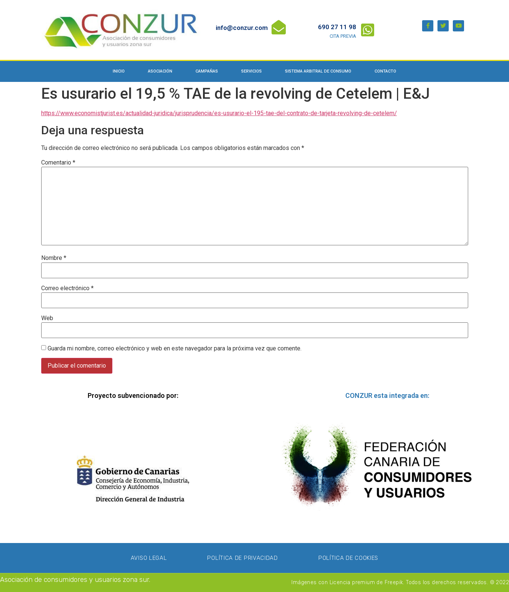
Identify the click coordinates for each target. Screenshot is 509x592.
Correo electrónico (67, 288)
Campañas (207, 71)
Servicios (251, 71)
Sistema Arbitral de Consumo (318, 71)
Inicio (119, 71)
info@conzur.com (242, 27)
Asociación (160, 71)
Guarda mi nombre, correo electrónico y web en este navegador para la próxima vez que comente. (175, 349)
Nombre (53, 258)
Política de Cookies (348, 558)
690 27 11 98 (337, 27)
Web (47, 318)
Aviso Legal (149, 558)
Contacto (385, 71)
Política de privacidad (242, 558)
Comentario (58, 163)
